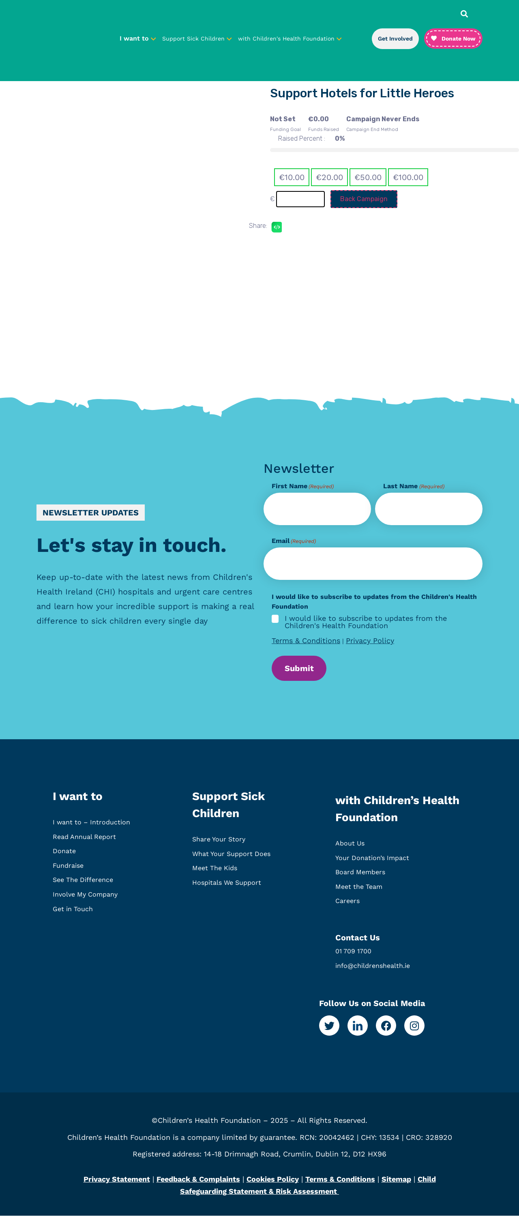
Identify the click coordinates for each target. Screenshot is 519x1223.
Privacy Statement (117, 1186)
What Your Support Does (231, 861)
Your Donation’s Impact (372, 865)
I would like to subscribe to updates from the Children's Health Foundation (366, 622)
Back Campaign (364, 199)
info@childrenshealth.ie (372, 973)
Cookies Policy (273, 1186)
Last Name (413, 486)
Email (294, 541)
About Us (350, 850)
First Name (303, 486)
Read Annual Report (84, 844)
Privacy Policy (370, 640)
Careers (347, 908)
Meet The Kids (214, 875)
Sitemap (396, 1186)
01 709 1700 (353, 958)
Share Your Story (218, 846)
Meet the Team (358, 894)
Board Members (360, 879)
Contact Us (357, 945)
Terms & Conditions (306, 640)
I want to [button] (138, 38)
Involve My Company (85, 901)
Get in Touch (73, 916)
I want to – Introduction (91, 829)
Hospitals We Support (226, 890)
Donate (64, 858)
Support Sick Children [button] (197, 38)
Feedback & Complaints (198, 1186)
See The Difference (83, 887)
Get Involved (395, 38)
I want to (78, 803)
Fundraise (68, 873)
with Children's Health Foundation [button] (290, 38)
